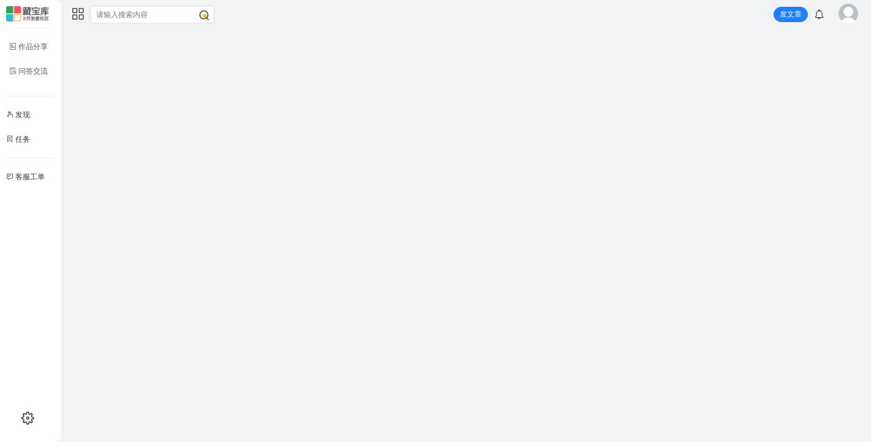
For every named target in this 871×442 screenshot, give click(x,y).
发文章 (791, 14)
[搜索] (204, 15)
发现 (18, 114)
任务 (18, 139)
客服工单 (25, 177)
